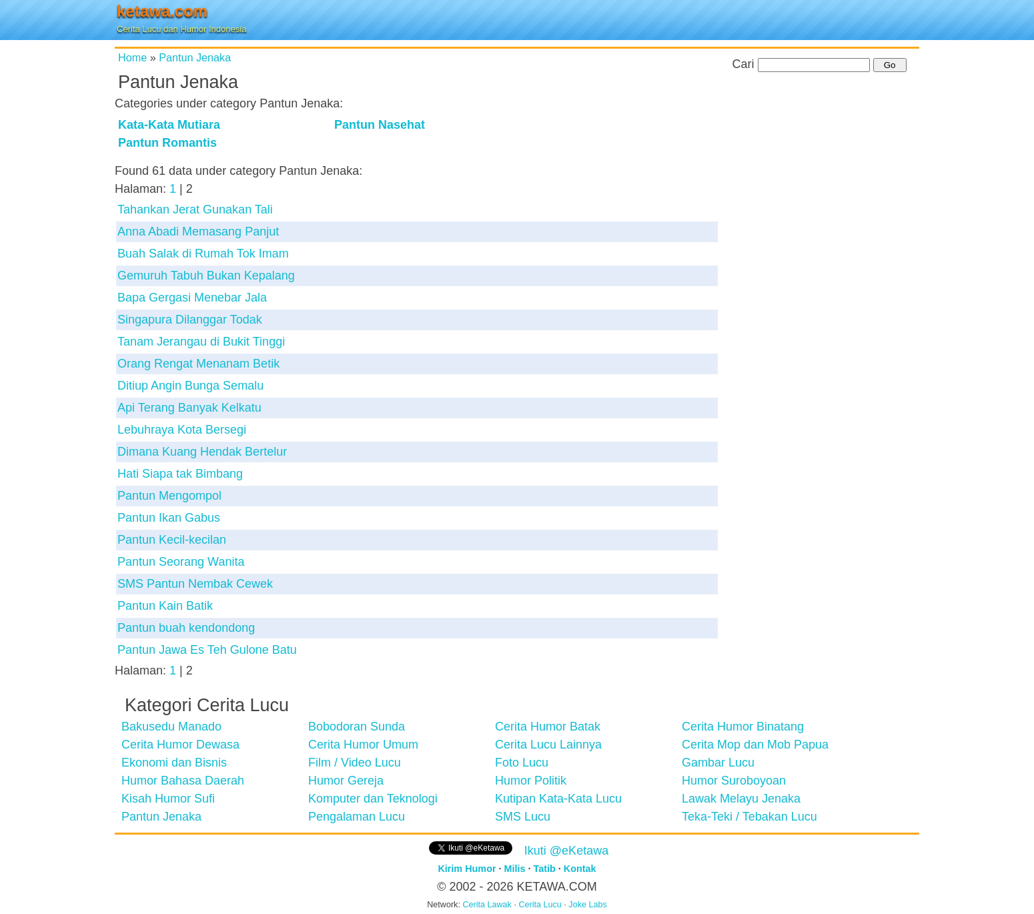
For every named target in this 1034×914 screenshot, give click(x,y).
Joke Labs (587, 904)
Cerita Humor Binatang (743, 726)
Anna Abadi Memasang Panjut (198, 231)
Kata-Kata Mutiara (169, 124)
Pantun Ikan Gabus (168, 517)
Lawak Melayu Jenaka (741, 798)
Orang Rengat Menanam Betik (198, 363)
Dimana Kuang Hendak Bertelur (202, 451)
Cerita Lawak (487, 904)
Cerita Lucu (539, 904)
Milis (515, 868)
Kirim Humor (467, 868)
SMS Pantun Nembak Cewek (195, 583)
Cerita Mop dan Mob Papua (755, 744)
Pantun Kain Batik (165, 605)
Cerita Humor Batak (547, 726)
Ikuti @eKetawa (566, 850)
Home (132, 57)
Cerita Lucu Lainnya (548, 744)
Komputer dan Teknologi (373, 798)
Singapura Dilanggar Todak (189, 319)
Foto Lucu (521, 762)
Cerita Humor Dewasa (180, 744)
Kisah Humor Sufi (168, 798)
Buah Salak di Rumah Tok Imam (203, 253)
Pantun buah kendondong (186, 627)
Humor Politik (530, 780)
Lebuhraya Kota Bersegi (181, 429)
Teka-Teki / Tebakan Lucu (749, 816)
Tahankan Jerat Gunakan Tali (195, 209)
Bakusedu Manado (171, 726)
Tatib (545, 868)
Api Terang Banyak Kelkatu (189, 407)
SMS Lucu (522, 816)
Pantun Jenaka (195, 57)
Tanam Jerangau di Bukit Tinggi (201, 341)
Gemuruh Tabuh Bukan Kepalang (206, 275)
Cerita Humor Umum (363, 744)
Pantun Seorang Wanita (180, 561)
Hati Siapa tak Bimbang (180, 473)
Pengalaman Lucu (356, 816)
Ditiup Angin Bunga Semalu (190, 385)
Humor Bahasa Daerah (182, 780)
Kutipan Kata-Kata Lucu (558, 798)
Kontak (580, 868)
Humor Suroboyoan (734, 780)
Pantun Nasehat (379, 124)
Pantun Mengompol (169, 495)
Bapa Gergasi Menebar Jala (192, 297)
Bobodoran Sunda (356, 726)
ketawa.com (162, 11)
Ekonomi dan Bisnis (174, 762)
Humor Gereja (346, 780)
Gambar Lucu (718, 762)
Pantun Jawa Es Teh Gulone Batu (207, 649)
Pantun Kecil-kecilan (171, 539)
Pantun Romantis (167, 142)
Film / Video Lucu (354, 762)
